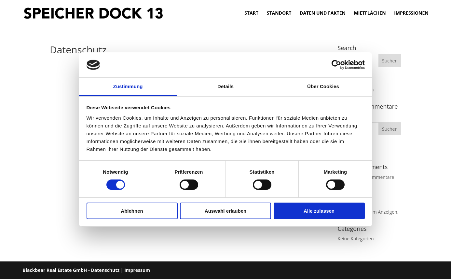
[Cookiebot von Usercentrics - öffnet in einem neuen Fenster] (336, 65)
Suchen (390, 129)
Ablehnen (132, 211)
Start (251, 13)
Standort (279, 13)
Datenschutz (105, 270)
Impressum (137, 270)
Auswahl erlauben (225, 211)
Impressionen (411, 13)
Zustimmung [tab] (128, 86)
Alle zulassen (319, 211)
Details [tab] (225, 86)
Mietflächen (370, 13)
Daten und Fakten (323, 13)
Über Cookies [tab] (323, 86)
